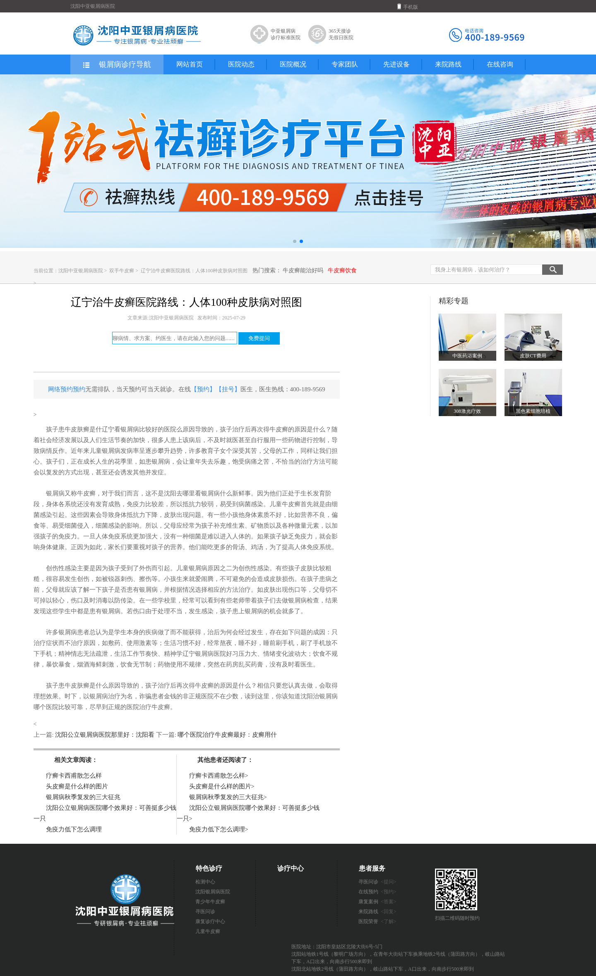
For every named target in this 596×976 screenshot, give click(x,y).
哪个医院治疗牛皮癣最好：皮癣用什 (226, 734)
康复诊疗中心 (210, 921)
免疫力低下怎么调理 (74, 829)
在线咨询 (500, 64)
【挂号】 (228, 389)
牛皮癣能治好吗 (303, 270)
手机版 (407, 6)
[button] (294, 241)
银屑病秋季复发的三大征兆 (83, 797)
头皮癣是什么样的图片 (77, 786)
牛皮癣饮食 (342, 270)
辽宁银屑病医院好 (207, 653)
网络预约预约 (66, 389)
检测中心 (205, 882)
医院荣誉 (377, 921)
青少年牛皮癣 (210, 902)
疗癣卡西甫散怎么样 (74, 775)
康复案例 (377, 902)
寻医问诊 (205, 911)
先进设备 (396, 64)
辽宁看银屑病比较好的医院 (139, 429)
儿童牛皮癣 (207, 931)
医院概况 (293, 64)
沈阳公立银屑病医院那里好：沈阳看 (105, 734)
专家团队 (345, 64)
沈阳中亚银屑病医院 (80, 271)
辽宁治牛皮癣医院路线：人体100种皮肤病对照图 (194, 271)
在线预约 (377, 892)
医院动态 (241, 64)
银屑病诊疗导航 (116, 64)
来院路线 (448, 64)
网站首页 (189, 64)
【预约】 (203, 389)
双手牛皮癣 (122, 271)
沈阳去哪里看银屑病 (192, 493)
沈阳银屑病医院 (212, 892)
